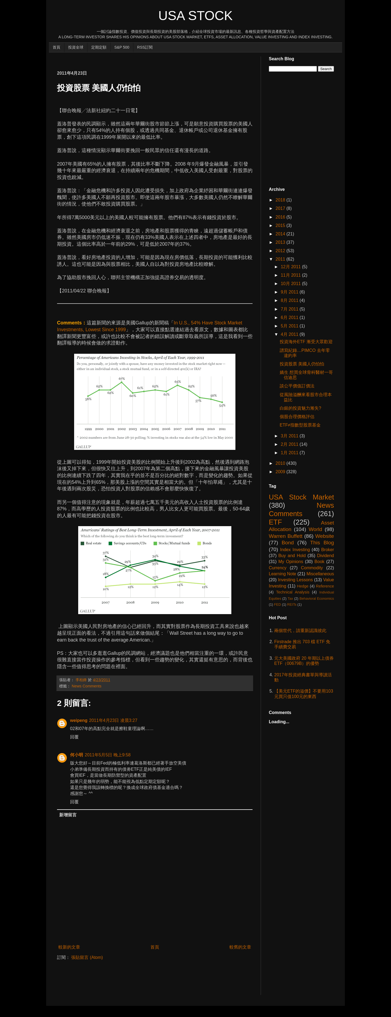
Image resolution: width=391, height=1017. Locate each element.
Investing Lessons (295, 579)
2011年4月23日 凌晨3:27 (113, 720)
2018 (281, 200)
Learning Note (282, 573)
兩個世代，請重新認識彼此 (300, 630)
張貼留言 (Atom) (87, 957)
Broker (327, 549)
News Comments (87, 686)
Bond (288, 542)
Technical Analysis (292, 592)
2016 (281, 217)
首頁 (56, 47)
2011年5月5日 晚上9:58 (108, 755)
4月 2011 (290, 334)
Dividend (325, 555)
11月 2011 (291, 275)
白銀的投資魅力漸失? (300, 408)
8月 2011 (290, 300)
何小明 (76, 755)
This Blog (322, 542)
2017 (281, 208)
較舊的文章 (240, 947)
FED (277, 604)
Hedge (302, 586)
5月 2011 (290, 326)
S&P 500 (121, 47)
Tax (290, 598)
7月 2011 (290, 309)
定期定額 (98, 47)
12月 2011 (291, 266)
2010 (281, 463)
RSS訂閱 (145, 47)
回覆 (74, 737)
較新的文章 (69, 947)
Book (319, 561)
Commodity (312, 568)
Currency (277, 568)
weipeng (78, 720)
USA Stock (195, 15)
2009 (281, 471)
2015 (281, 225)
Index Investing (295, 549)
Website (324, 536)
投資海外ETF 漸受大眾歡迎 (306, 341)
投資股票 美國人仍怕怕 (302, 364)
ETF (275, 522)
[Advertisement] (156, 59)
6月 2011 (290, 317)
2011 (281, 259)
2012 (281, 250)
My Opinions (290, 561)
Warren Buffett (285, 536)
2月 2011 (290, 444)
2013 (281, 242)
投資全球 (75, 47)
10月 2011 (291, 283)
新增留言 (68, 815)
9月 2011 (290, 292)
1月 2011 (290, 452)
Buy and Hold (292, 555)
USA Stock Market (301, 497)
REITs (292, 604)
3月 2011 (290, 436)
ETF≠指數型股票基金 (300, 425)
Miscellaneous (320, 573)
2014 (281, 234)
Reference (325, 586)
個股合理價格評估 (297, 416)
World (315, 529)
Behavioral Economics (316, 598)
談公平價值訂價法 (297, 386)
